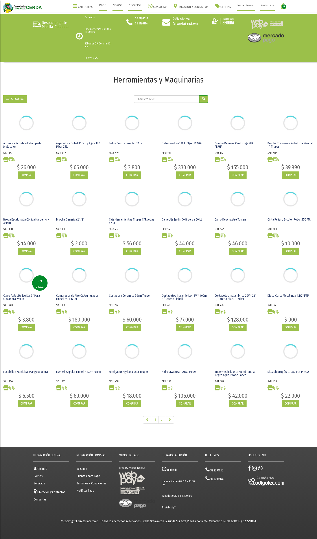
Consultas (40, 499)
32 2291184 (214, 478)
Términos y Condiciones (92, 483)
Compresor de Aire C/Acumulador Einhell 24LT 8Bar (77, 297)
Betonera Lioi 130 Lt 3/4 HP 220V (182, 143)
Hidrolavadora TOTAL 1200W (179, 372)
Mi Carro (82, 469)
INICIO (103, 5)
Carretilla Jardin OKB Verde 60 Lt (182, 219)
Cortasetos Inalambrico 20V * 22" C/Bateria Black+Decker (235, 297)
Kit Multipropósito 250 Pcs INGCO (288, 372)
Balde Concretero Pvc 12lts (125, 143)
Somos (38, 476)
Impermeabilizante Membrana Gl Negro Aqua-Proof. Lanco (235, 373)
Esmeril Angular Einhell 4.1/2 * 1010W (78, 372)
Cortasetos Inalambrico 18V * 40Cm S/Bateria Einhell (184, 297)
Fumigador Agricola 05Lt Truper (128, 372)
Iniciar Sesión (246, 5)
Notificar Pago (85, 491)
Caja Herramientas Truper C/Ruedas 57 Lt (131, 221)
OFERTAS (223, 6)
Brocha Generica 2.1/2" (70, 219)
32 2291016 (214, 469)
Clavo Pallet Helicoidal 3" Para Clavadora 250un (21, 297)
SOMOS (117, 5)
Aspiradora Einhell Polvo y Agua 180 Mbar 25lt (78, 145)
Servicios (39, 483)
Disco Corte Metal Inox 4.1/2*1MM (288, 296)
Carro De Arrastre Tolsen (230, 219)
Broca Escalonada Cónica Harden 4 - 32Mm (26, 221)
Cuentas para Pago (88, 476)
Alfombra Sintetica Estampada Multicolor (22, 145)
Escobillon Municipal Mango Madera (25, 372)
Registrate (267, 5)
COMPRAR (26, 175)
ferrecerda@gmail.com (185, 23)
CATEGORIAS (83, 6)
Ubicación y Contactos (49, 491)
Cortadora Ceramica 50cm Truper (130, 296)
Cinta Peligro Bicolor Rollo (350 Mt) (289, 219)
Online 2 (40, 469)
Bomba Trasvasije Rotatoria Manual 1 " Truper (290, 145)
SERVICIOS (135, 5)
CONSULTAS (157, 6)
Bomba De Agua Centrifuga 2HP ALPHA (234, 145)
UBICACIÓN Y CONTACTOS (191, 6)
